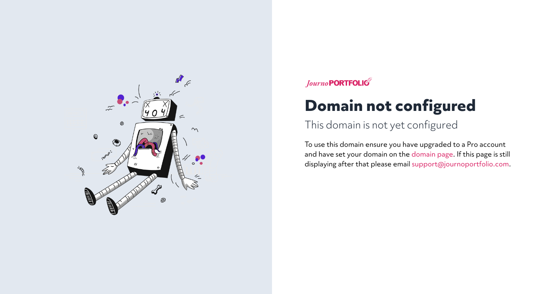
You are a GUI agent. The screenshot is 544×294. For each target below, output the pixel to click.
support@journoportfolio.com (460, 163)
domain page (432, 154)
